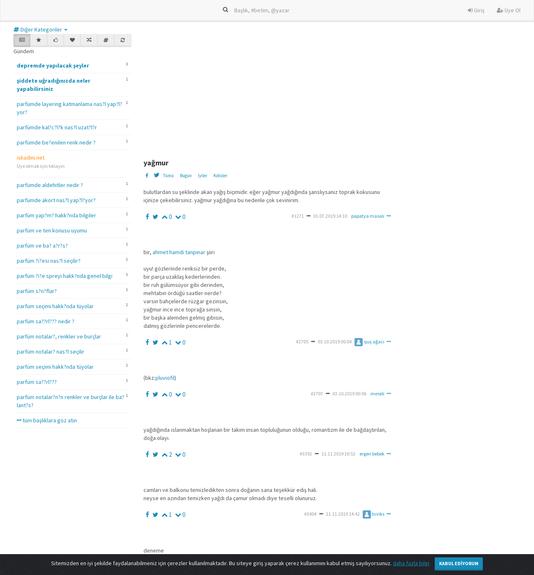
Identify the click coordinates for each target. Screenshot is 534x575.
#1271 (298, 216)
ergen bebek (371, 454)
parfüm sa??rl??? (37, 382)
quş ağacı (369, 341)
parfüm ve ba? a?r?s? (42, 245)
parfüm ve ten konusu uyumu (52, 230)
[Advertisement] (339, 91)
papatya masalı (367, 216)
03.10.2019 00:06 (349, 393)
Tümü (168, 175)
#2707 (317, 393)
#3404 (310, 514)
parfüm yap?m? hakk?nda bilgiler (56, 215)
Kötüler (220, 175)
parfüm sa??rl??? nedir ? (45, 321)
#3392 (306, 454)
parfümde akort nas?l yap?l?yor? (56, 200)
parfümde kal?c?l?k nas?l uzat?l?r (57, 127)
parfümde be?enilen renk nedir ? (56, 142)
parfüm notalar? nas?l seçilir (50, 351)
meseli (377, 393)
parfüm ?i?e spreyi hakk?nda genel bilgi (64, 276)
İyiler (202, 175)
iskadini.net (31, 157)
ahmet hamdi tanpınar (179, 252)
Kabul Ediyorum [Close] (458, 563)
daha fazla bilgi (411, 563)
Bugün (186, 175)
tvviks (373, 514)
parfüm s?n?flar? (37, 291)
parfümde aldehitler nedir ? (50, 185)
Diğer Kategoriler (40, 29)
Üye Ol (509, 10)
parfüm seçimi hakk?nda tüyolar (55, 306)
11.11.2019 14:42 (343, 514)
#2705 (302, 341)
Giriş (476, 10)
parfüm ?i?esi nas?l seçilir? (49, 260)
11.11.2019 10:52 (338, 454)
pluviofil (165, 377)
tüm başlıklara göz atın (47, 420)
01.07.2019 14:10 (330, 216)
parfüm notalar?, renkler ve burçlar (59, 336)
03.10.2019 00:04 (335, 341)
